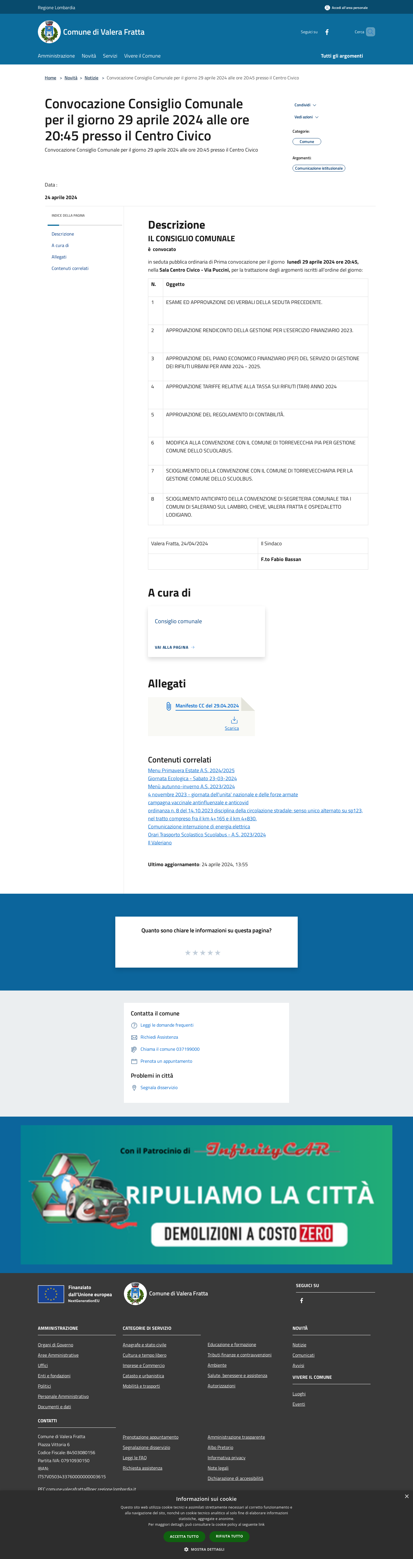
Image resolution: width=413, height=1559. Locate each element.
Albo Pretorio (220, 1447)
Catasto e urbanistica (143, 1375)
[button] (206, 1549)
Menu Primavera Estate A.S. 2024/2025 (191, 770)
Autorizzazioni (221, 1385)
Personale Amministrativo (63, 1396)
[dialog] (206, 1525)
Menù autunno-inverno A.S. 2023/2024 (191, 786)
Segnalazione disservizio (146, 1447)
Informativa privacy (227, 1457)
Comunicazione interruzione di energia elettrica (199, 826)
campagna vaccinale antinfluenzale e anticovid (198, 802)
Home (50, 77)
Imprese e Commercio (144, 1365)
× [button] (406, 1497)
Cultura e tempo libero (144, 1355)
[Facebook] (317, 32)
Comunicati (304, 1355)
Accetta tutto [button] (184, 1536)
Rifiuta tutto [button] (229, 1536)
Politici (44, 1385)
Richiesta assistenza (142, 1467)
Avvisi (298, 1365)
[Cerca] (368, 32)
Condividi (306, 105)
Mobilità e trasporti (141, 1385)
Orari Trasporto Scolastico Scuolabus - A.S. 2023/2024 (207, 834)
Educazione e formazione (232, 1344)
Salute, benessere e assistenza (237, 1375)
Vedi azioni (307, 117)
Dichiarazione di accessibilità (235, 1478)
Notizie (91, 77)
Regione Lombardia (56, 7)
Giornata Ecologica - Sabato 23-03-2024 (192, 778)
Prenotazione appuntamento (150, 1437)
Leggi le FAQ (135, 1457)
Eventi (299, 1404)
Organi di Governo (55, 1344)
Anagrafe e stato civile (144, 1344)
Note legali (218, 1467)
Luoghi (299, 1393)
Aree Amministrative (58, 1355)
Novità (71, 77)
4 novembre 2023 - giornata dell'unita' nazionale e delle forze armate (223, 794)
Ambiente (217, 1365)
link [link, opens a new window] (262, 1524)
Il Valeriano (160, 842)
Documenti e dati (54, 1406)
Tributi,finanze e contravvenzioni (240, 1354)
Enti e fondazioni (54, 1375)
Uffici (43, 1365)
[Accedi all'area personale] (346, 7)
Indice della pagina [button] (68, 215)
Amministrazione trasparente (236, 1437)
